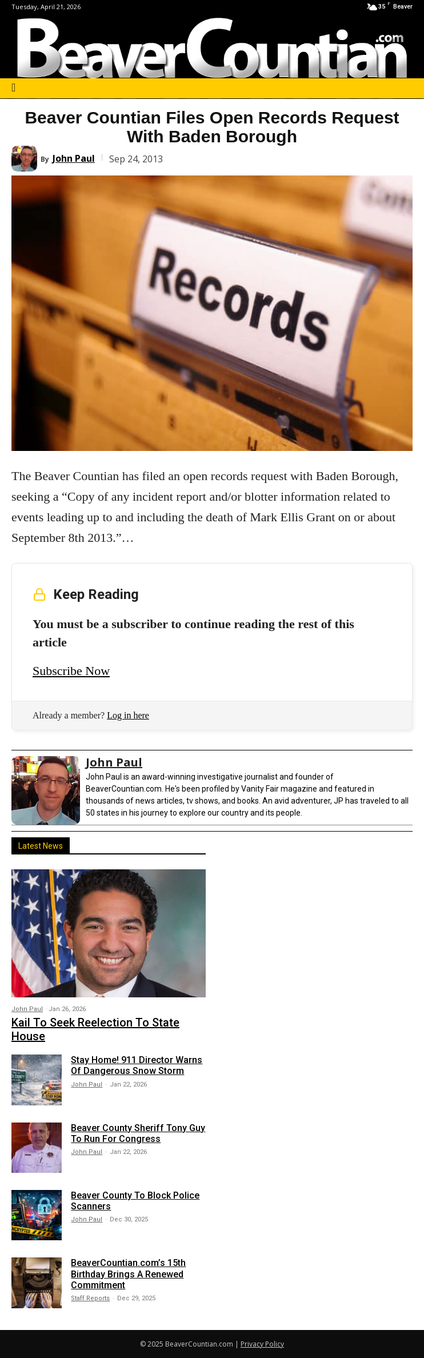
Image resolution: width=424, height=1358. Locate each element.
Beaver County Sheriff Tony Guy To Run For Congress (138, 1133)
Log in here (128, 715)
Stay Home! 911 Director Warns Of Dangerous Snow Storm (136, 1065)
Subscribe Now (71, 671)
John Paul (74, 158)
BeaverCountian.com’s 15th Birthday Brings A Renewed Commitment (128, 1273)
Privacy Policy (262, 1344)
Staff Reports (90, 1298)
